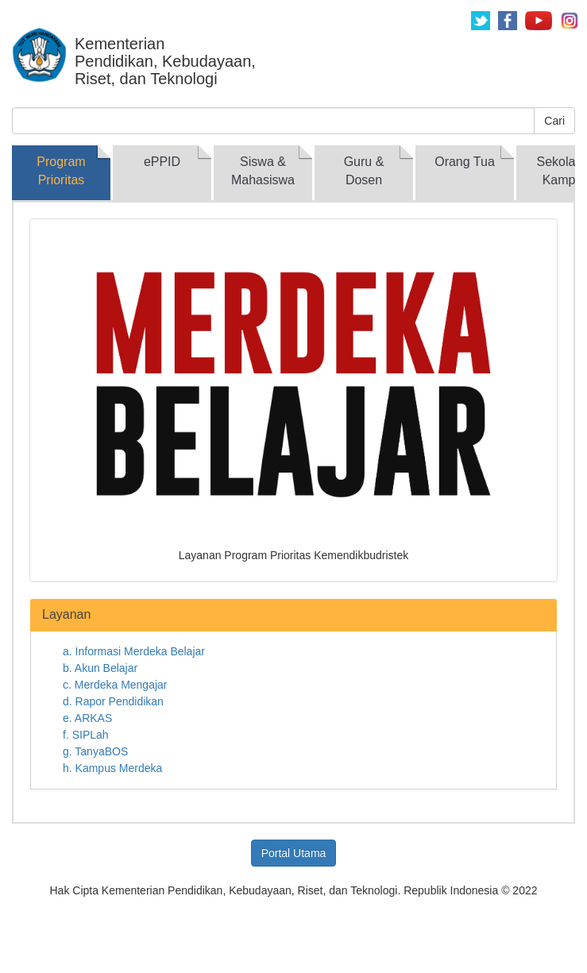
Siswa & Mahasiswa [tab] (263, 171)
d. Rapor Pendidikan (113, 701)
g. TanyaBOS (95, 751)
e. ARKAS (87, 718)
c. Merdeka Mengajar (115, 684)
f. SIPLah (86, 734)
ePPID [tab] (162, 161)
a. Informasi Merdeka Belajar (134, 651)
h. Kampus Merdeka (112, 768)
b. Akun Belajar (100, 668)
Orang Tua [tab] (464, 161)
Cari (554, 120)
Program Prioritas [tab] (61, 171)
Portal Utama (293, 853)
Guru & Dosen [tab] (364, 171)
